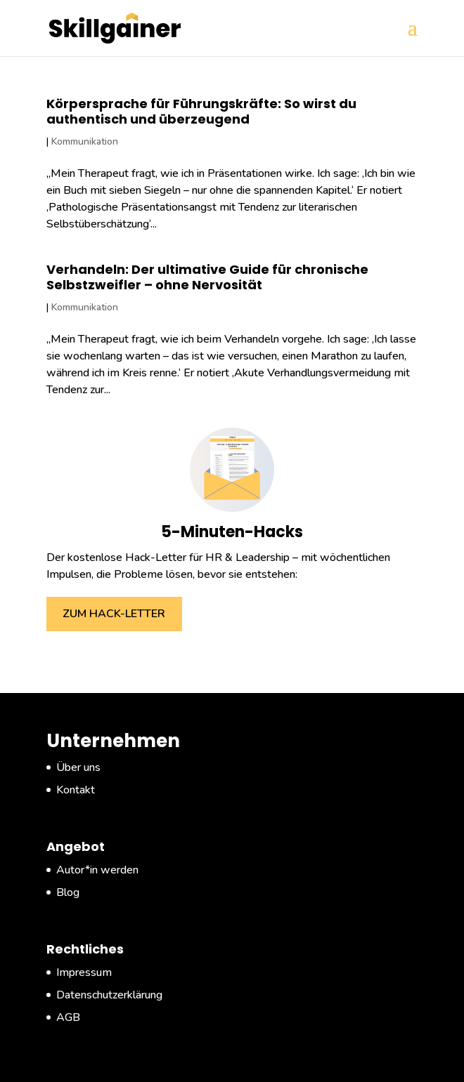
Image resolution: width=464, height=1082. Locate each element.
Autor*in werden (97, 870)
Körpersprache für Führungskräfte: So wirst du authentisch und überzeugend (201, 111)
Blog (67, 892)
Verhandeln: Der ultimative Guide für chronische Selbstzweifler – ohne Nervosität (207, 276)
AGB (68, 1017)
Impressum (84, 972)
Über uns (78, 767)
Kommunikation (84, 141)
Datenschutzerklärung (109, 995)
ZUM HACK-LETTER (114, 613)
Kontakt (75, 790)
